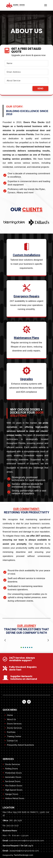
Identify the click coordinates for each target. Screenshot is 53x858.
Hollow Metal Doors (14, 798)
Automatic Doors (13, 777)
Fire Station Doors (13, 785)
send (40, 88)
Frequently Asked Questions (20, 745)
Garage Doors (11, 794)
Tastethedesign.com (23, 855)
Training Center (14, 736)
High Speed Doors (13, 790)
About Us (11, 719)
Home (10, 715)
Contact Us (12, 740)
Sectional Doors (12, 781)
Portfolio (11, 732)
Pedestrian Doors (13, 773)
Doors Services (14, 723)
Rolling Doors (11, 768)
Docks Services (14, 728)
